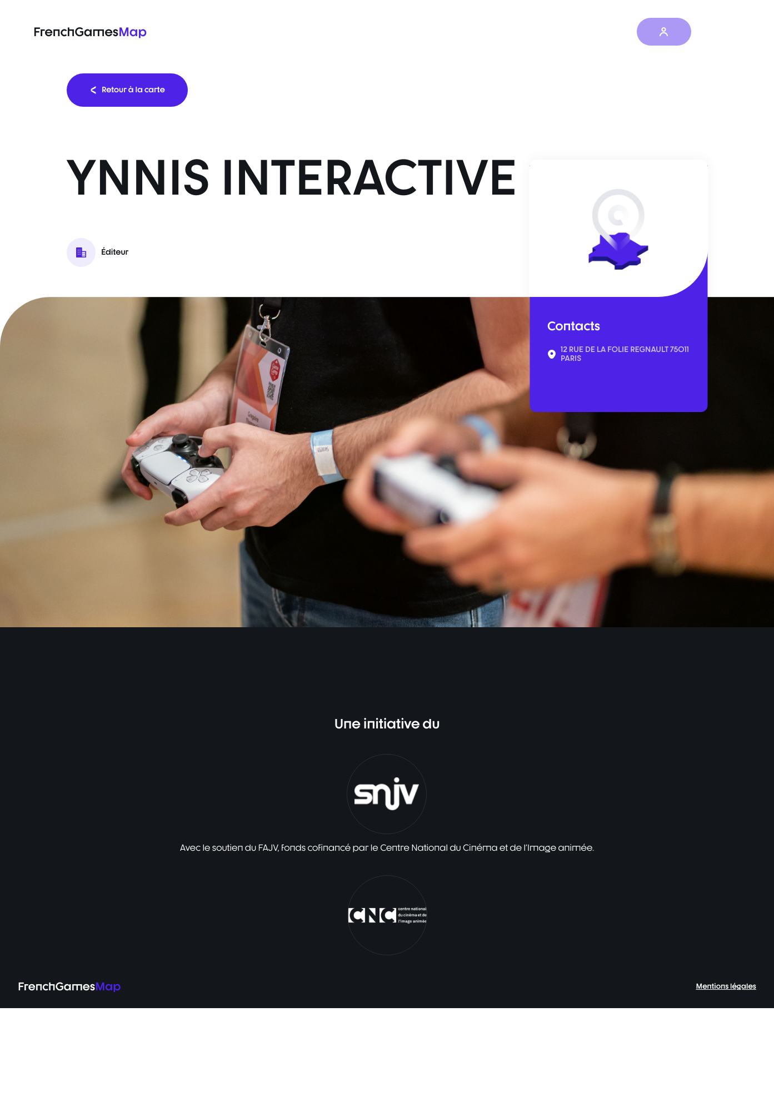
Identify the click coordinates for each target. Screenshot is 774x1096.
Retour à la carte (127, 90)
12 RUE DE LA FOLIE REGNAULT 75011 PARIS (625, 354)
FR (719, 32)
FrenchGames (90, 32)
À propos (613, 32)
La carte (416, 32)
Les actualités (546, 32)
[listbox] (387, 462)
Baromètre (476, 32)
